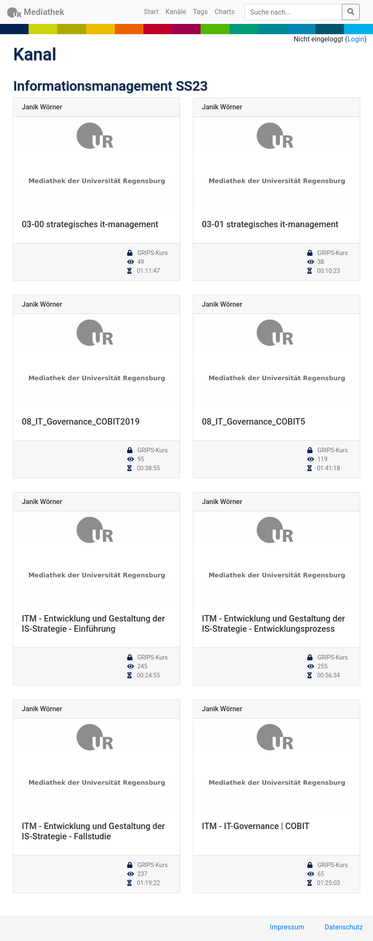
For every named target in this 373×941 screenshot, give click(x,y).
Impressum (287, 927)
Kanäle (176, 12)
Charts (225, 12)
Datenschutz (344, 927)
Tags (200, 12)
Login (355, 39)
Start (153, 11)
